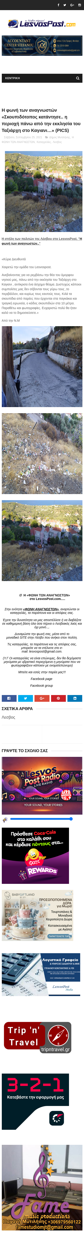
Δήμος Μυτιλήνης (59, 137)
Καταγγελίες (44, 142)
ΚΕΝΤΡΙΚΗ (12, 78)
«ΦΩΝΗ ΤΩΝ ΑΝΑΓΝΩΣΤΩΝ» (48, 595)
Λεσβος (57, 142)
